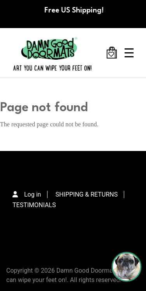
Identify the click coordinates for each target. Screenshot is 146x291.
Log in (32, 194)
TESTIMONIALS (34, 205)
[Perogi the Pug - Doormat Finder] (126, 267)
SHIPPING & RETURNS (86, 194)
